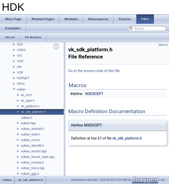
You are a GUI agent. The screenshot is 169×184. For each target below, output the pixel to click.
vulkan (21, 89)
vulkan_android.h (32, 129)
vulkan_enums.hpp (34, 151)
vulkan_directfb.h (32, 145)
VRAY (21, 84)
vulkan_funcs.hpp (33, 168)
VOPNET (23, 78)
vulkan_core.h (30, 140)
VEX (20, 44)
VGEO (21, 50)
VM (19, 67)
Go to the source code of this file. (94, 71)
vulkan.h (26, 118)
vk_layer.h (28, 100)
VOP (20, 72)
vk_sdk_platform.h (33, 112)
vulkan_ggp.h (30, 174)
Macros (163, 45)
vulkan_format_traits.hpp (37, 157)
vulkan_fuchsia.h (32, 162)
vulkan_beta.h (30, 134)
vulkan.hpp (28, 123)
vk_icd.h (26, 95)
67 (100, 138)
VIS (19, 55)
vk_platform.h (30, 106)
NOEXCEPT (94, 94)
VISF (20, 61)
